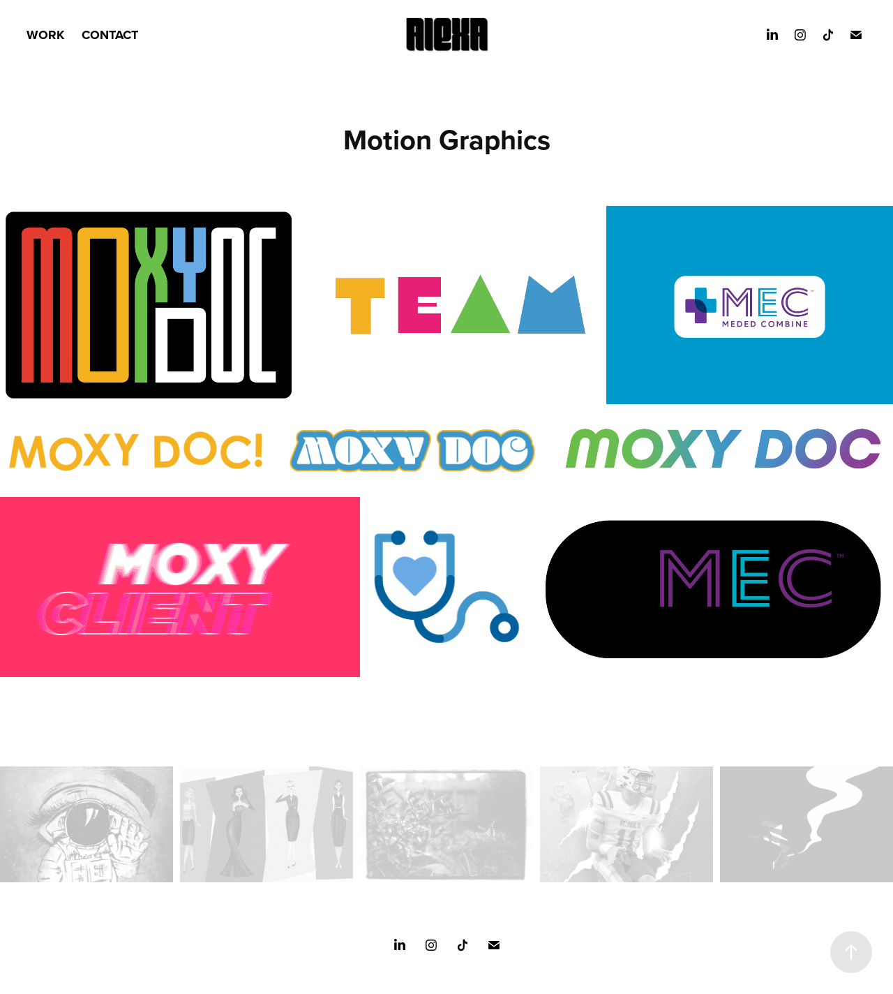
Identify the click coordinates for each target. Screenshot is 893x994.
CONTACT (110, 35)
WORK (45, 35)
